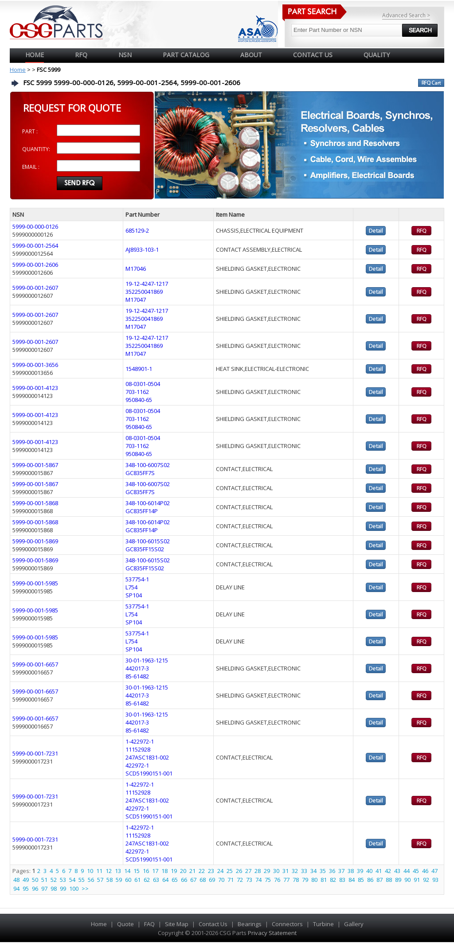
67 (193, 880)
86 (370, 880)
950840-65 (138, 400)
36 (332, 871)
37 (341, 871)
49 (26, 880)
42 (388, 871)
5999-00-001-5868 (35, 503)
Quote (125, 924)
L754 (131, 587)
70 (221, 880)
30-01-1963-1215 (146, 660)
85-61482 (137, 676)
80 (314, 880)
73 (249, 880)
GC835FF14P (141, 511)
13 (118, 871)
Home (34, 55)
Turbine (323, 924)
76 (277, 880)
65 (175, 880)
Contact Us (213, 924)
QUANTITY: (36, 149)
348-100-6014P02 (147, 503)
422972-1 (137, 765)
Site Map (176, 924)
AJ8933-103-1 (142, 249)
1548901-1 (138, 369)
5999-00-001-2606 (35, 265)
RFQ (81, 55)
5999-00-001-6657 (35, 664)
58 (109, 880)
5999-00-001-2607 (35, 288)
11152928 (137, 749)
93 (435, 880)
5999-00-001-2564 (35, 245)
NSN (125, 55)
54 (72, 880)
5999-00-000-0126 (35, 226)
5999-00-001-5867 (35, 465)
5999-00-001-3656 (35, 365)
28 (257, 871)
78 (296, 880)
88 (389, 880)
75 (268, 880)
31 (285, 871)
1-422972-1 (139, 741)
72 (240, 880)
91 (417, 880)
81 (324, 880)
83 (342, 880)
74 (258, 880)
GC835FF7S (140, 473)
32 (295, 871)
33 (304, 871)
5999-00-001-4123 (35, 388)
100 (73, 888)
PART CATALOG (186, 55)
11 (99, 871)
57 (100, 880)
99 (63, 888)
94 (16, 888)
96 (35, 888)
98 (54, 888)
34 (313, 871)
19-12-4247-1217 (146, 284)
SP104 (133, 595)
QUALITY (377, 55)
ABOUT (251, 55)
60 (128, 880)
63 (156, 880)
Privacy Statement (272, 933)
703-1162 (137, 392)
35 (323, 871)
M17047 (135, 300)
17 (155, 871)
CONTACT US (313, 55)
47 (434, 871)
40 (369, 871)
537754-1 (137, 579)
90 (407, 880)
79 (305, 880)
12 (109, 871)
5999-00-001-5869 (35, 541)
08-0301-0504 (142, 384)
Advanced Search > (406, 15)
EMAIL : (30, 167)
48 (16, 880)
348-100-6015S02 (147, 541)
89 (398, 880)
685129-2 (137, 230)
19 (174, 871)
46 (425, 871)
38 (351, 871)
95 (26, 888)
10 (90, 871)
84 (351, 880)
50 (35, 880)
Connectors (287, 924)
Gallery (354, 924)
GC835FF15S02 (144, 549)
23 (211, 871)
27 (248, 871)
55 (81, 880)
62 (147, 880)
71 (230, 880)
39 (360, 871)
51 (44, 880)
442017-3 (137, 668)
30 (276, 871)
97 (44, 888)
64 (165, 880)
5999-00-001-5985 (35, 583)
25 (230, 871)
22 (202, 871)
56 (91, 880)
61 (137, 880)
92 (426, 880)
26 (239, 871)
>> (85, 888)
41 (379, 871)
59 (119, 880)
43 (397, 871)
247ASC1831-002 (147, 757)
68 (203, 880)
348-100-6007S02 (147, 465)
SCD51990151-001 (148, 773)
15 (136, 871)
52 (54, 880)
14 (127, 871)
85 (361, 880)
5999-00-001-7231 (35, 753)
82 (333, 880)
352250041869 (144, 292)
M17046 (135, 269)
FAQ (149, 924)
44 (406, 871)
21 (192, 871)
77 (286, 880)
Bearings (250, 924)
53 (63, 880)
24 (220, 871)
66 (184, 880)
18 (164, 871)
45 (416, 871)
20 (183, 871)
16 (146, 871)
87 (379, 880)
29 (267, 871)
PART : (30, 131)
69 (212, 880)
